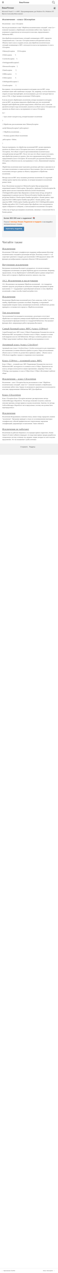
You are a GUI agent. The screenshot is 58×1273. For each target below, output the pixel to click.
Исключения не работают (15, 429)
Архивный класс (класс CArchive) (20, 344)
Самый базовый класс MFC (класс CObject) (25, 328)
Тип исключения (11, 312)
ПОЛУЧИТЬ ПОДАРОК (14, 229)
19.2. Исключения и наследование (20, 280)
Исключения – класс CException (19, 379)
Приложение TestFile (9, 1270)
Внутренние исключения (15, 264)
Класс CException (11, 395)
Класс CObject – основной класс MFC (22, 360)
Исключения (8, 248)
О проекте (24, 447)
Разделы (32, 447)
